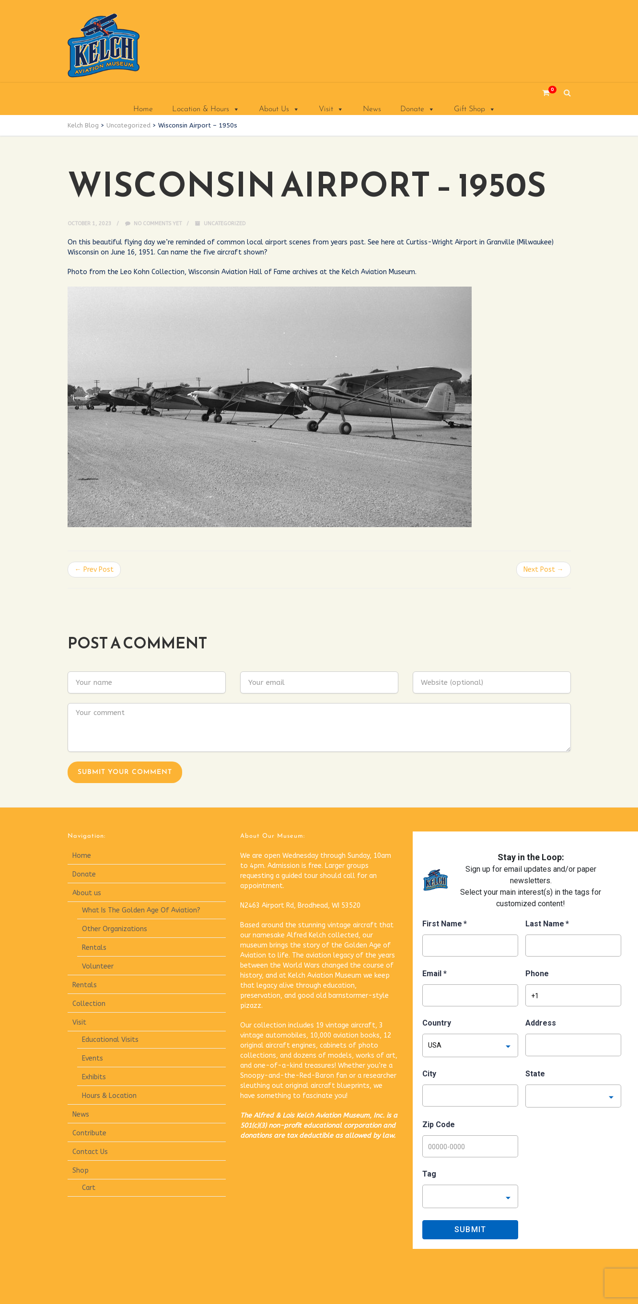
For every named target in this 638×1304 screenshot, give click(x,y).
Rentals (94, 948)
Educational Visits (110, 1040)
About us (86, 893)
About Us (279, 109)
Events (92, 1058)
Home (143, 109)
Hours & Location (109, 1096)
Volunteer (98, 966)
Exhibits (94, 1077)
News (372, 109)
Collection (88, 1004)
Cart (88, 1188)
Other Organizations (114, 929)
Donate (417, 109)
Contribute (89, 1133)
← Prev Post (94, 569)
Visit (331, 109)
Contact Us (90, 1152)
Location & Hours (206, 109)
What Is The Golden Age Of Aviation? (141, 910)
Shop (80, 1170)
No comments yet (153, 223)
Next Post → (543, 569)
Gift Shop (475, 109)
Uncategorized (224, 223)
